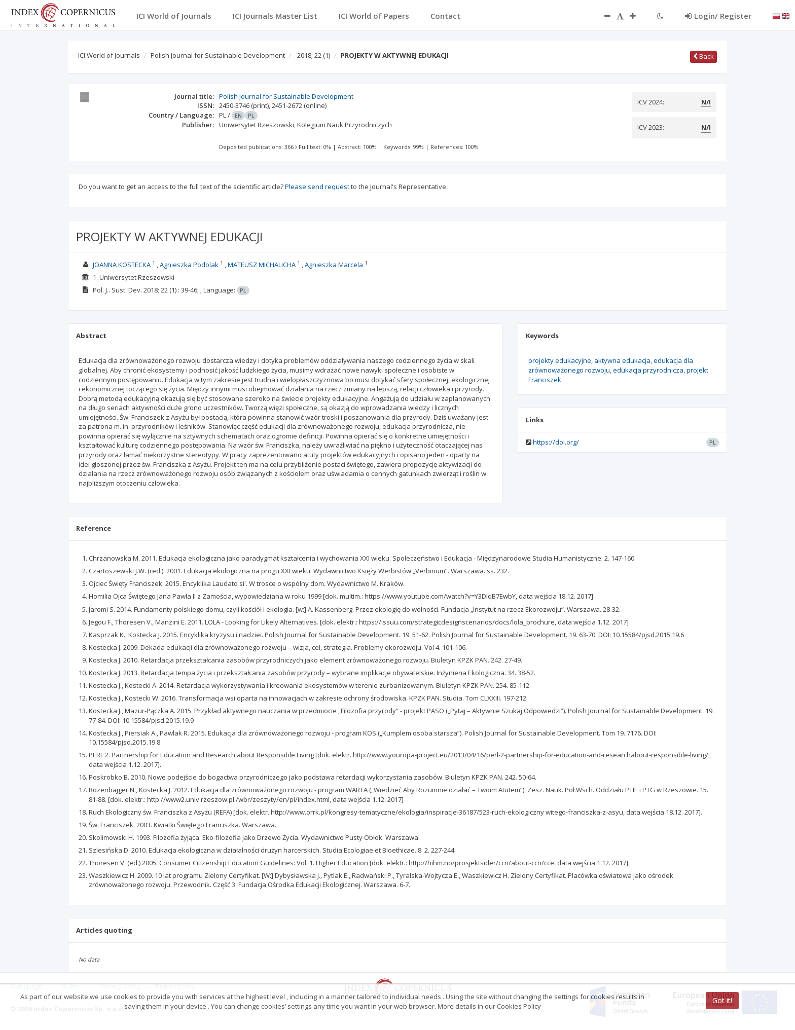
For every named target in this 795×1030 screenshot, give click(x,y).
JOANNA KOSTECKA (122, 264)
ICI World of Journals (109, 55)
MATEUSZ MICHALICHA (262, 264)
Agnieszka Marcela (334, 264)
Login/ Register (718, 16)
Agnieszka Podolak (189, 264)
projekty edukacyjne (559, 360)
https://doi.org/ (556, 442)
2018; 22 (313, 55)
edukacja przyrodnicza (648, 370)
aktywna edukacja (622, 360)
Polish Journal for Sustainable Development (218, 55)
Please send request (317, 186)
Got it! (722, 1000)
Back (703, 56)
